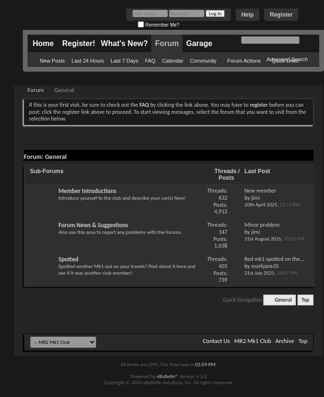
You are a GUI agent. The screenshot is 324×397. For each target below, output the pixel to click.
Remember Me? (158, 25)
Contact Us (216, 340)
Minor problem (262, 225)
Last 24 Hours (88, 61)
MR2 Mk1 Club (252, 340)
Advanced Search (287, 59)
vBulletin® (167, 376)
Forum (167, 43)
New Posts (52, 61)
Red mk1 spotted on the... (275, 259)
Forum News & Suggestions (93, 225)
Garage (199, 43)
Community (203, 61)
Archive (285, 340)
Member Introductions (87, 190)
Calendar (172, 61)
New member (260, 190)
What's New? (124, 43)
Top (305, 300)
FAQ (150, 61)
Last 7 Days (124, 61)
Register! (78, 43)
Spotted (68, 259)
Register (281, 14)
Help (247, 14)
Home (43, 43)
